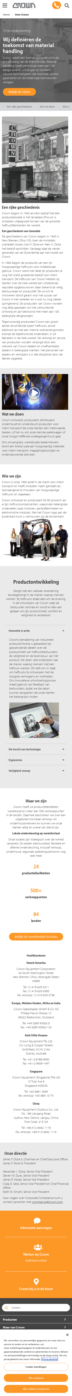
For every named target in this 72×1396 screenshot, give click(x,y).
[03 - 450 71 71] (56, 5)
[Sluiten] (67, 1335)
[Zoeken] (67, 6)
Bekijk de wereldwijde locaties (36, 936)
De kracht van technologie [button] (25, 749)
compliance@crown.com (47, 1202)
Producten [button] (10, 1319)
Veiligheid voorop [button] (19, 771)
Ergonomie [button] (15, 760)
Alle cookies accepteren (36, 1388)
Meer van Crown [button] (14, 1327)
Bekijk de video (19, 92)
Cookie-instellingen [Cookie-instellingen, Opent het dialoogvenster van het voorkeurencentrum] (36, 1366)
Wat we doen (47, 106)
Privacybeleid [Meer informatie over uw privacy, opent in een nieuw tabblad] (50, 1359)
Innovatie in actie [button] (19, 630)
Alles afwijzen (36, 1377)
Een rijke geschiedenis (19, 106)
